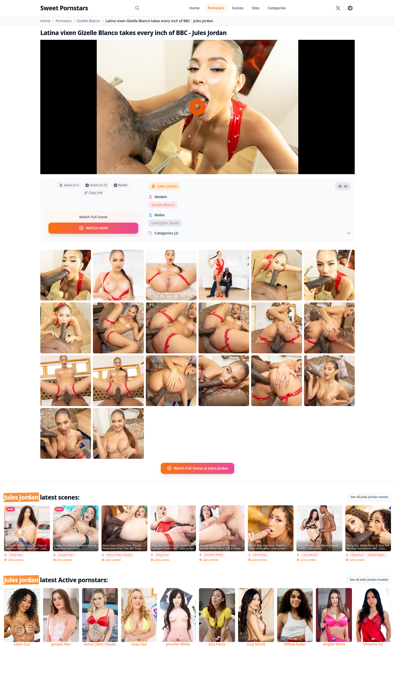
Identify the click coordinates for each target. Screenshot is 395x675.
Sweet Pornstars (64, 8)
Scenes (238, 8)
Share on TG (96, 185)
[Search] (137, 8)
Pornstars (216, 8)
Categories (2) (249, 233)
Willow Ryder (376, 555)
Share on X (69, 185)
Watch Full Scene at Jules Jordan (197, 468)
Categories (277, 8)
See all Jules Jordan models (369, 579)
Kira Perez (260, 555)
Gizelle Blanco (88, 20)
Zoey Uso (162, 555)
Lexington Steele (165, 223)
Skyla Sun (16, 555)
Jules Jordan (164, 186)
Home (194, 8)
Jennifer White (214, 555)
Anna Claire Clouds (119, 555)
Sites (256, 8)
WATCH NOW (93, 228)
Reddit (120, 185)
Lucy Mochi (309, 555)
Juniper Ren (66, 555)
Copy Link (93, 193)
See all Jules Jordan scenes (369, 497)
